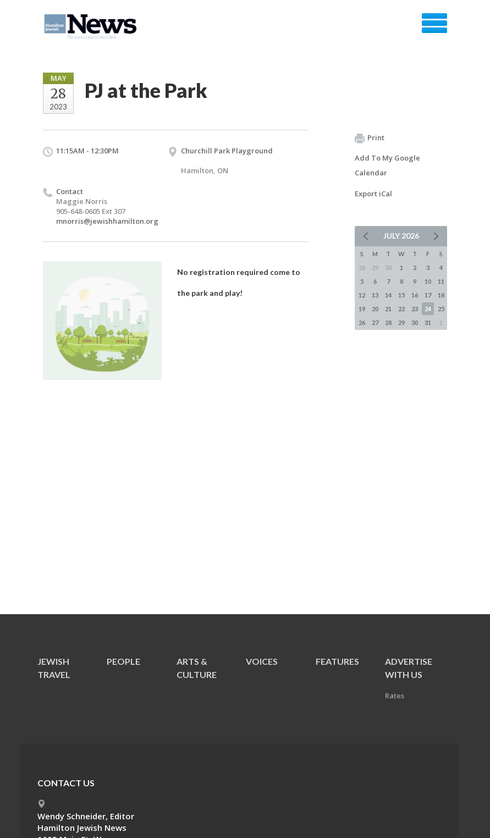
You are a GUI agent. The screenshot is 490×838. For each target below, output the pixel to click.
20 (375, 308)
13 (375, 295)
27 (375, 322)
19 (362, 308)
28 (388, 322)
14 (388, 295)
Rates (394, 696)
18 (441, 295)
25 (441, 308)
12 (362, 295)
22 (401, 308)
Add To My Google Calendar (387, 165)
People (123, 661)
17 (428, 295)
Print (369, 138)
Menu (434, 23)
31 (428, 322)
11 (441, 281)
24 (428, 308)
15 (401, 295)
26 (362, 322)
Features (337, 661)
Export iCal (373, 194)
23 (414, 308)
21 (388, 308)
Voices (262, 661)
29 (401, 322)
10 (428, 281)
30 (414, 322)
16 (414, 295)
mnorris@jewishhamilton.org (107, 221)
